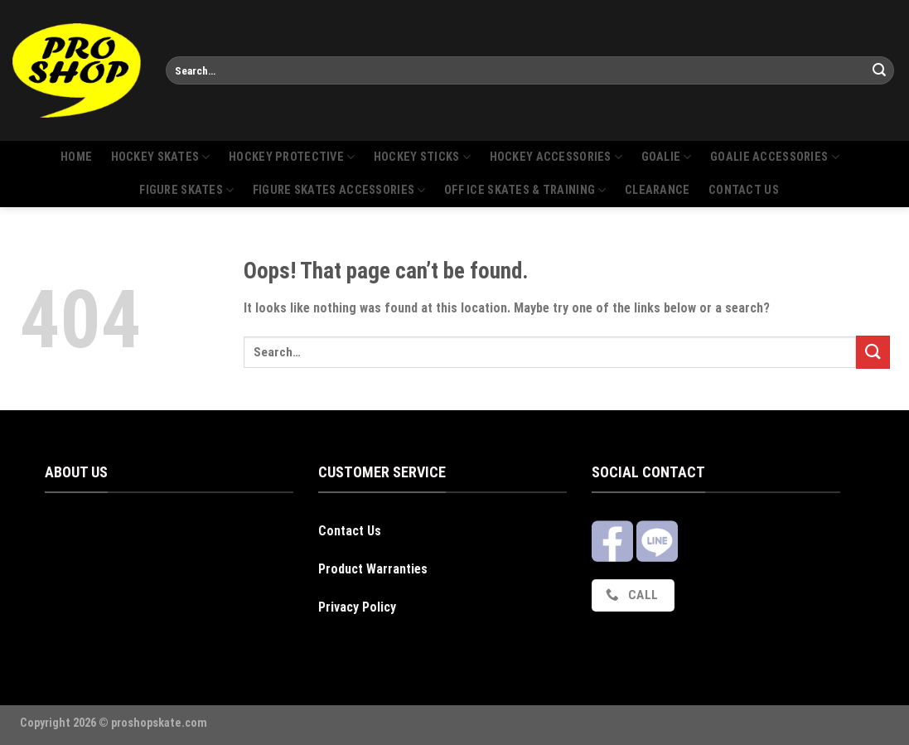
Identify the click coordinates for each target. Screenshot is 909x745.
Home (76, 157)
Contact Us (349, 531)
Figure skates (186, 190)
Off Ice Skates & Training (525, 190)
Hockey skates (160, 157)
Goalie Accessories (774, 157)
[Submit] (879, 70)
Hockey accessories (556, 157)
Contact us (743, 190)
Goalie (666, 157)
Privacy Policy (357, 607)
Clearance (657, 190)
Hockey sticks (422, 157)
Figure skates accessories (339, 190)
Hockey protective (292, 157)
